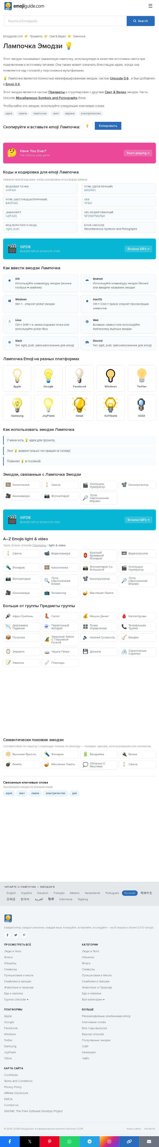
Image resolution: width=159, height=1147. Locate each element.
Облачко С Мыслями (94, 765)
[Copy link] (129, 1141)
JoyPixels (10, 1052)
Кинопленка (17, 485)
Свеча (52, 485)
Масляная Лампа (98, 593)
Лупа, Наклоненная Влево (57, 581)
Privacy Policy (13, 1087)
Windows (10, 1034)
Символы (10, 969)
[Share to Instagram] (109, 1141)
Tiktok (8, 1058)
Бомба (13, 764)
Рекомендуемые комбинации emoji (106, 1016)
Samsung (10, 1046)
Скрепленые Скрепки (133, 652)
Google (9, 1022)
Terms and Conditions (18, 1081)
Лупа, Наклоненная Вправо (96, 498)
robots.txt (149, 1128)
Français (59, 893)
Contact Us (11, 1105)
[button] (40, 188)
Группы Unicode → (16, 999)
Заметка (14, 663)
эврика (70, 113)
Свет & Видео (57, 36)
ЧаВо (85, 1058)
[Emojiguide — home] (24, 6)
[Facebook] (7, 935)
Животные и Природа (97, 987)
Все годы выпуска (94, 1028)
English (11, 893)
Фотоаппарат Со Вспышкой (98, 568)
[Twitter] (15, 935)
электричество (91, 113)
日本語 (11, 899)
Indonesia (65, 899)
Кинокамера (17, 496)
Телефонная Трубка (133, 627)
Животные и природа (19, 987)
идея (9, 113)
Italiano (75, 893)
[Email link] (149, 1141)
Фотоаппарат (56, 496)
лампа (22, 113)
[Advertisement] (79, 702)
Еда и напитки (13, 993)
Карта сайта (134, 1128)
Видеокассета (134, 553)
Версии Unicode (93, 1034)
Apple (8, 1016)
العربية (39, 899)
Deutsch (42, 893)
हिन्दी (51, 899)
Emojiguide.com (13, 36)
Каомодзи (89, 1052)
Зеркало (14, 651)
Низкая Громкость (99, 637)
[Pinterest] (24, 935)
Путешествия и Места (97, 975)
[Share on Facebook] (10, 1141)
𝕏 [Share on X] (30, 1141)
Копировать (108, 126)
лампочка (40, 113)
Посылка (15, 637)
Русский (129, 893)
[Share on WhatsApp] (69, 1141)
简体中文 (146, 893)
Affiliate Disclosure (16, 1093)
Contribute (11, 1075)
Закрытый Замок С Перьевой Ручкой (59, 639)
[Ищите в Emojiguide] (65, 21)
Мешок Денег (96, 616)
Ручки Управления (95, 627)
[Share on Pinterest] (49, 1141)
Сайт (85, 1046)
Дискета (92, 651)
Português (112, 893)
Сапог (52, 616)
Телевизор (55, 593)
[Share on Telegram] (89, 1141)
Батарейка (93, 754)
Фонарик (15, 567)
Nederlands (92, 893)
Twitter (8, 1040)
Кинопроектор (134, 485)
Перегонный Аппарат (56, 627)
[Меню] (150, 6)
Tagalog (83, 899)
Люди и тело (12, 951)
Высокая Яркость (20, 754)
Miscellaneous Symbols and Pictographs (110, 229)
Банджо (130, 637)
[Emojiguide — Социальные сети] (8, 918)
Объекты (10, 963)
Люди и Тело (90, 951)
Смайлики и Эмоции (96, 981)
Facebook (11, 1028)
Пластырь (54, 663)
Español (26, 893)
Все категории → (93, 999)
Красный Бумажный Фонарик (93, 555)
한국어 (25, 899)
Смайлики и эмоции (17, 981)
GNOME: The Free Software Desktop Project (33, 1111)
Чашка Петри (56, 651)
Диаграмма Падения (16, 627)
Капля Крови (133, 616)
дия (74, 793)
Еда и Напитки (91, 993)
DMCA (8, 1099)
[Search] (141, 21)
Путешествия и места (18, 975)
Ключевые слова (94, 1022)
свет (56, 113)
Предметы (36, 36)
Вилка (129, 754)
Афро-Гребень (19, 616)
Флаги (8, 957)
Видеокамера (57, 553)
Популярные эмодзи (96, 1040)
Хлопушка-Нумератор (94, 485)
